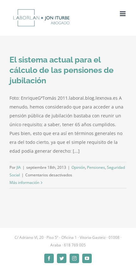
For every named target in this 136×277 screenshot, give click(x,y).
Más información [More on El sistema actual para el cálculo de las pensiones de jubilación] (24, 182)
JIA (18, 167)
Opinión (78, 167)
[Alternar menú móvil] (123, 13)
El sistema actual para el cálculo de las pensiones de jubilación (61, 70)
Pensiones (96, 167)
